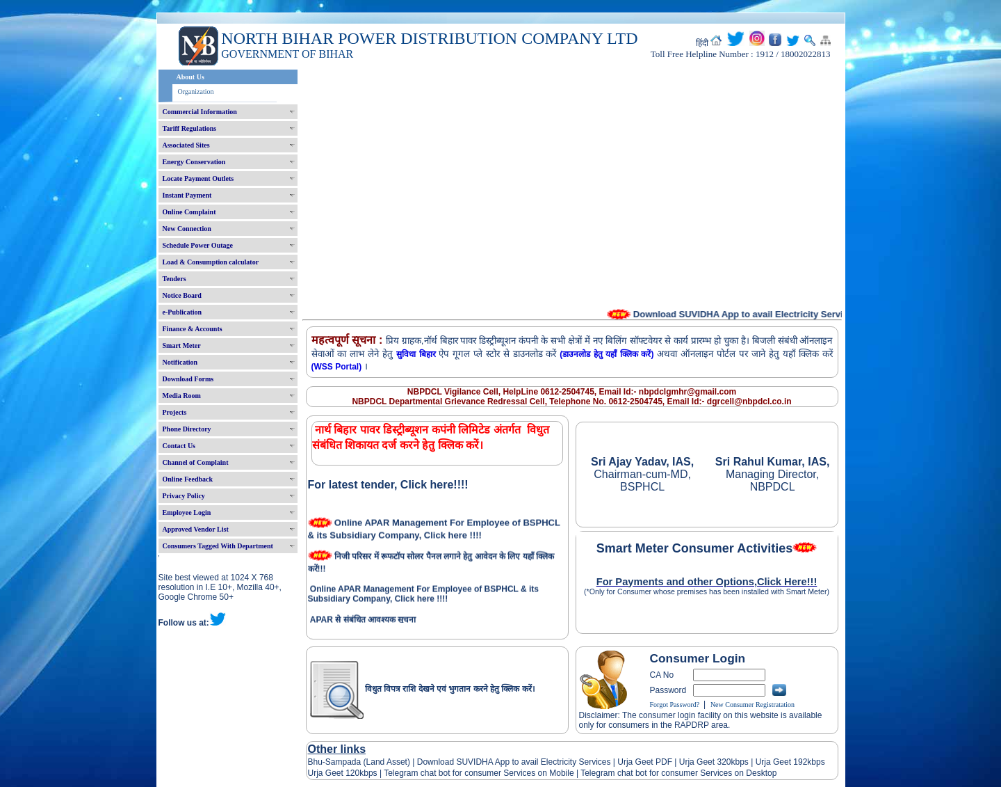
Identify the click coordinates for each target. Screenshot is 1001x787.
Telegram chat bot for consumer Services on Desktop (678, 773)
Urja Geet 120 (334, 773)
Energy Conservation (194, 162)
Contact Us (179, 446)
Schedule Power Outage (198, 245)
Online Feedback (188, 479)
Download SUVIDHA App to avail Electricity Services (513, 762)
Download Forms (188, 379)
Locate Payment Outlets (198, 178)
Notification (180, 362)
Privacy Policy (184, 496)
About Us (190, 77)
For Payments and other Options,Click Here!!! (706, 581)
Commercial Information (200, 112)
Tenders (174, 279)
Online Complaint (189, 212)
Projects (175, 412)
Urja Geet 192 (780, 762)
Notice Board (182, 295)
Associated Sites (186, 145)
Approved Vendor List (196, 529)
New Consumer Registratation (752, 704)
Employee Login (187, 512)
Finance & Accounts (192, 329)
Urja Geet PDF (644, 762)
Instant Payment (187, 195)
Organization (196, 91)
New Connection (187, 228)
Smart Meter (182, 345)
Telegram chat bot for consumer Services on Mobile (478, 773)
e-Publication (182, 312)
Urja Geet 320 (705, 762)
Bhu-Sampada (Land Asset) (359, 762)
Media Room (182, 395)
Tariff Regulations (190, 128)
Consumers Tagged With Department (218, 546)
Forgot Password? (675, 704)
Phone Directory (187, 429)
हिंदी (702, 43)
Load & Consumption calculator (211, 262)
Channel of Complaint (196, 462)
